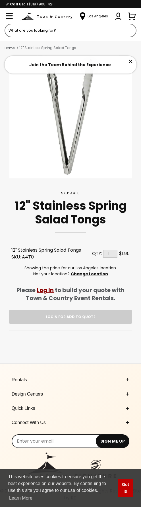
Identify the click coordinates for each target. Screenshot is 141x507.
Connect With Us (70, 422)
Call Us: (30, 4)
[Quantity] (110, 254)
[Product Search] (70, 30)
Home (10, 48)
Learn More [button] (20, 498)
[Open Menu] (9, 16)
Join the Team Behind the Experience (70, 65)
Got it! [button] (125, 488)
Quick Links (70, 408)
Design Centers (70, 394)
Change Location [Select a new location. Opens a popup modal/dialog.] (89, 274)
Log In (45, 290)
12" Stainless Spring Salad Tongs (47, 47)
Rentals (70, 379)
